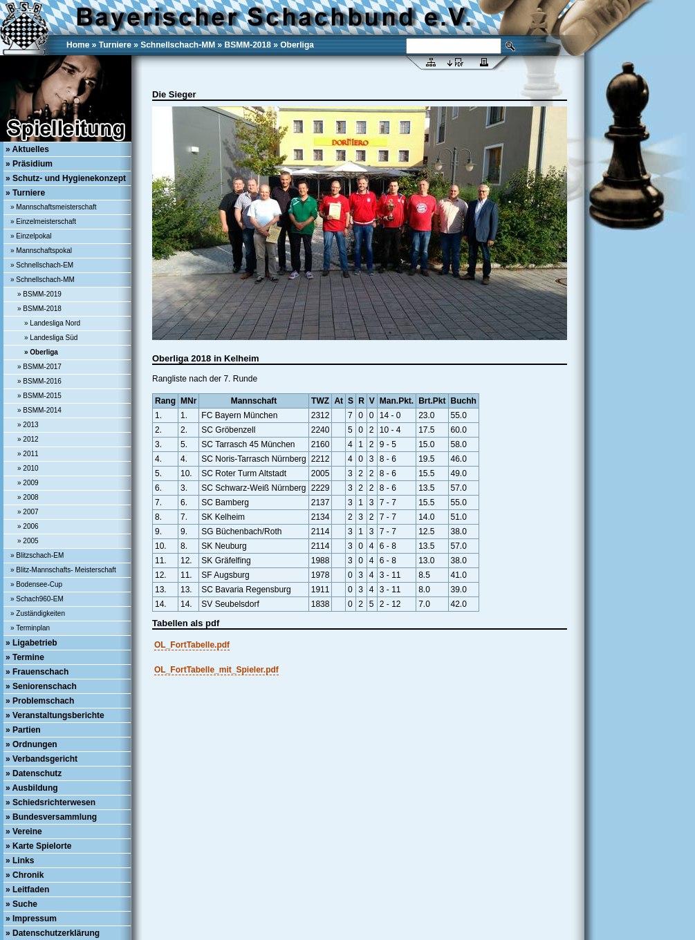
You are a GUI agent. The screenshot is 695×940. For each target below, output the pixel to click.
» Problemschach (40, 701)
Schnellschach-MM (177, 45)
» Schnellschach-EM (41, 265)
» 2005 (28, 541)
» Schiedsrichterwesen (50, 802)
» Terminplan (30, 628)
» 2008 (28, 497)
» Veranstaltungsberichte (55, 715)
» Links (20, 860)
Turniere (115, 45)
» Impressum (31, 918)
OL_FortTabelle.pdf (192, 645)
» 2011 (28, 454)
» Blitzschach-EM (37, 555)
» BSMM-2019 (39, 294)
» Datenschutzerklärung (53, 933)
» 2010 (28, 468)
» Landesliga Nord (52, 323)
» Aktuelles (27, 149)
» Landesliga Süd (50, 337)
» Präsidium (29, 164)
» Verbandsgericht (41, 759)
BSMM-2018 (248, 45)
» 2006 (28, 526)
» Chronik (25, 875)
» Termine (25, 657)
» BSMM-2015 (39, 396)
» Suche (21, 904)
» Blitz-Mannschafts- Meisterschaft (63, 570)
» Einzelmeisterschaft (43, 221)
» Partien (23, 730)
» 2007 (28, 512)
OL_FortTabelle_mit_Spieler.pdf (216, 670)
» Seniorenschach (41, 686)
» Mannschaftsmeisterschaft (53, 207)
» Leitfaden (27, 889)
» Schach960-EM (37, 599)
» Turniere (25, 193)
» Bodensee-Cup (36, 584)
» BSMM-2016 (39, 381)
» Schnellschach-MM (42, 279)
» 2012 (28, 439)
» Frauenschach (37, 672)
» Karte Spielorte (38, 846)
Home (77, 45)
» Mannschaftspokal (41, 250)
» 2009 (28, 483)
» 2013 (28, 425)
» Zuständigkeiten (37, 613)
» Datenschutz (34, 773)
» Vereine (24, 831)
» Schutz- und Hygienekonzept (66, 178)
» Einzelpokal (30, 236)
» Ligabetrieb (31, 643)
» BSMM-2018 (39, 308)
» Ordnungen (31, 744)
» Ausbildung (32, 788)
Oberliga (297, 45)
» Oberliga (41, 352)
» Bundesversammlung (51, 817)
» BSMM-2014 (39, 410)
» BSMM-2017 (39, 366)
